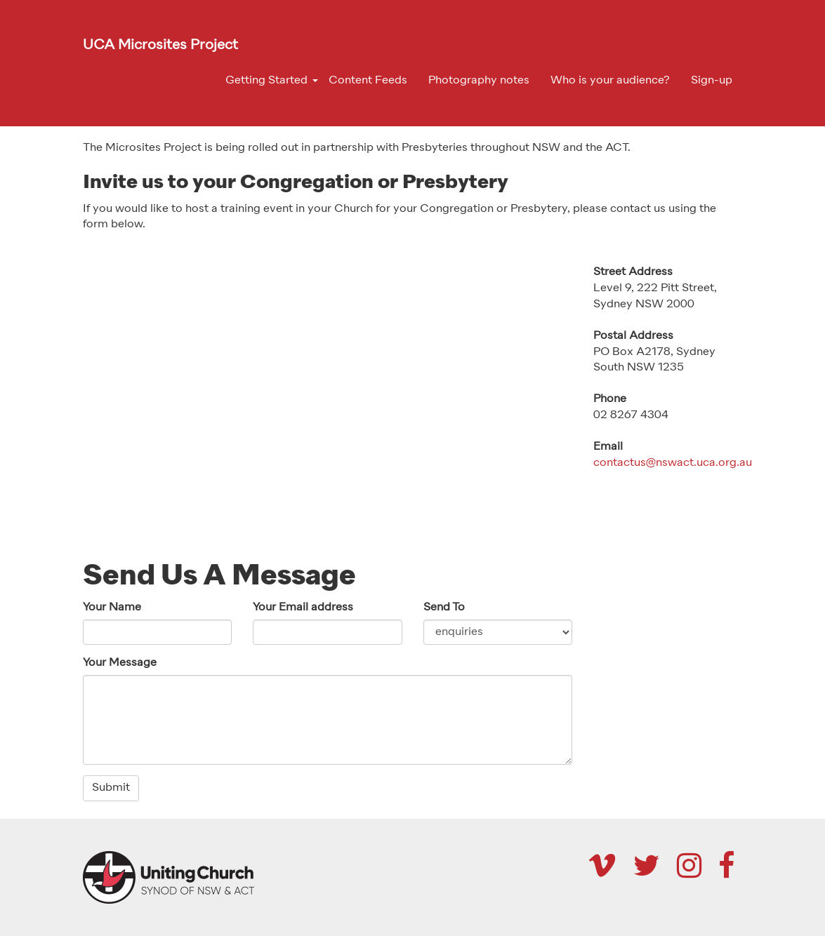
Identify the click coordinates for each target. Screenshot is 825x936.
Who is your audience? (610, 80)
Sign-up (711, 80)
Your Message (120, 663)
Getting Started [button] (266, 80)
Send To (444, 607)
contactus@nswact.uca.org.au (672, 463)
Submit (111, 788)
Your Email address (303, 607)
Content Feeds (368, 80)
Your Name (112, 607)
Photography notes (478, 80)
